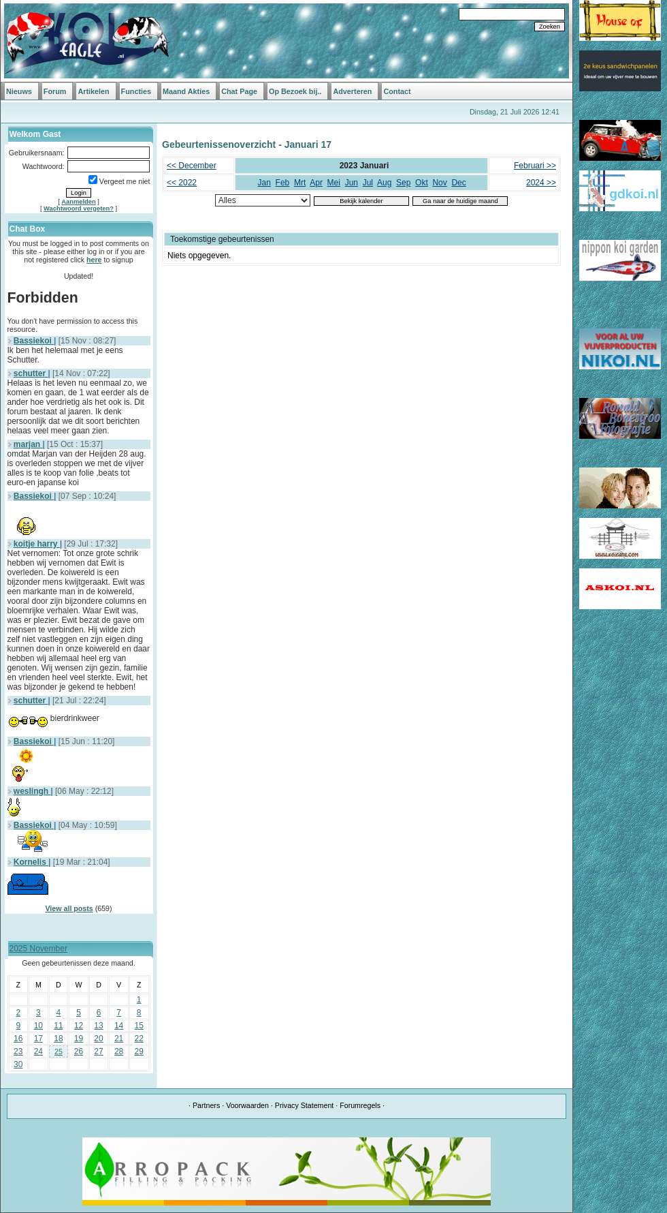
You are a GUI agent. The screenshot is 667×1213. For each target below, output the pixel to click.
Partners (206, 1105)
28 (118, 1051)
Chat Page (239, 91)
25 (58, 1051)
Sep (403, 182)
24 (38, 1051)
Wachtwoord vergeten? (79, 208)
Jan (264, 182)
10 (38, 1025)
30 (18, 1064)
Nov (439, 182)
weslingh (32, 791)
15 (139, 1025)
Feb (283, 182)
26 (78, 1051)
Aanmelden (78, 201)
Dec (458, 182)
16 (18, 1038)
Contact (396, 91)
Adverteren (352, 91)
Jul (368, 182)
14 (118, 1025)
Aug (384, 182)
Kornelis (31, 862)
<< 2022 (182, 182)
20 (98, 1038)
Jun (351, 182)
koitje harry (37, 544)
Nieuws (19, 91)
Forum (55, 91)
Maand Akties (186, 91)
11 (58, 1025)
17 (38, 1038)
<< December (191, 165)
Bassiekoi (34, 341)
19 (78, 1038)
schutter (31, 373)
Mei (333, 182)
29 (139, 1051)
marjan (28, 444)
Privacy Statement (304, 1105)
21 (118, 1038)
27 (98, 1051)
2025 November (38, 948)
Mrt (300, 182)
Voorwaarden (247, 1105)
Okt (421, 182)
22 (139, 1038)
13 (98, 1025)
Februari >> (535, 165)
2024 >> (541, 182)
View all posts (69, 908)
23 (18, 1051)
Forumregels (360, 1105)
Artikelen (93, 91)
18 (58, 1038)
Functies (136, 91)
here (94, 260)
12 (78, 1025)
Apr (316, 182)
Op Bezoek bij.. (295, 91)
